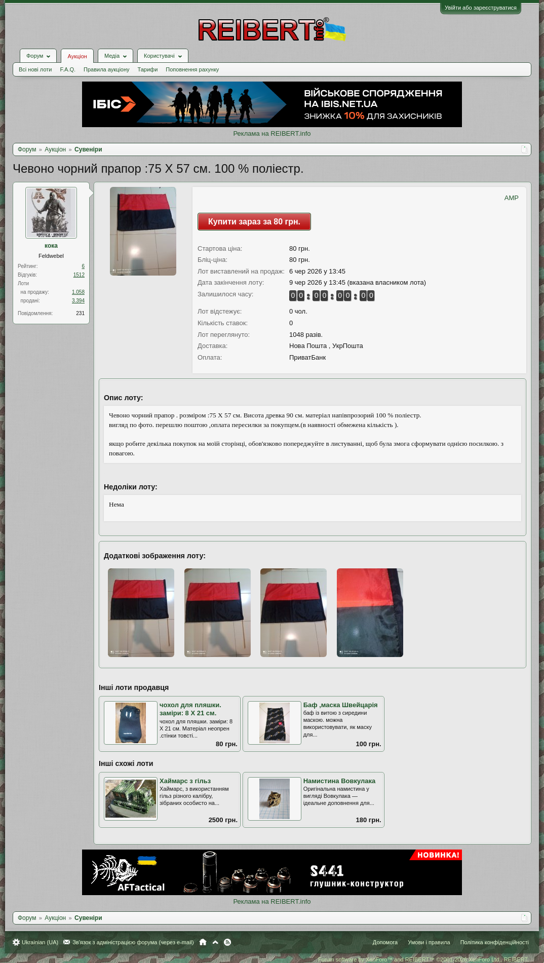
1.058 (78, 292)
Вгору (215, 942)
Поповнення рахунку (192, 69)
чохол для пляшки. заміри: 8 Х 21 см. (190, 709)
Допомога (385, 942)
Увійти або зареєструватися (481, 8)
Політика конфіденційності (494, 942)
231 (80, 313)
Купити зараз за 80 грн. (254, 221)
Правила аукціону (106, 69)
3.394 (78, 300)
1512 (79, 275)
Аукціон (77, 56)
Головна (203, 942)
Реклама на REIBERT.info (271, 133)
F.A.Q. (67, 69)
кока (51, 245)
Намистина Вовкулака (339, 781)
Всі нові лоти (35, 69)
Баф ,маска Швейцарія (340, 705)
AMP (511, 198)
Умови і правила (429, 942)
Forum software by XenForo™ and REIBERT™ (423, 959)
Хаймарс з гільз (185, 781)
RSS (227, 942)
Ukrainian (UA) (40, 942)
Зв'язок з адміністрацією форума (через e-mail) (133, 942)
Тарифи (148, 69)
